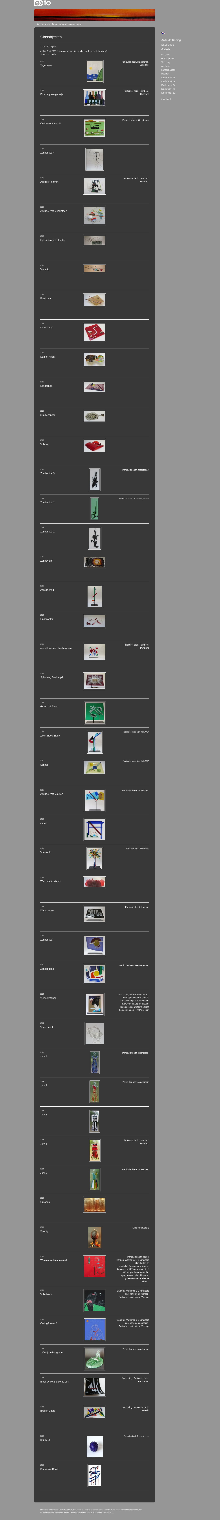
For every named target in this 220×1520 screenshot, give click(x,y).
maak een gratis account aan (67, 24)
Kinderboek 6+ (168, 77)
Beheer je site (43, 24)
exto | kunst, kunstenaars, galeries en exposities (42, 3)
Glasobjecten (167, 58)
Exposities (167, 44)
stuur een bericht (48, 54)
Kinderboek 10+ (168, 93)
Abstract (165, 66)
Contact (166, 99)
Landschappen (168, 70)
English (163, 33)
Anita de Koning (171, 40)
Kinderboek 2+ (168, 89)
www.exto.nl (67, 1510)
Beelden (165, 73)
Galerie (165, 49)
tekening (165, 62)
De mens (165, 54)
